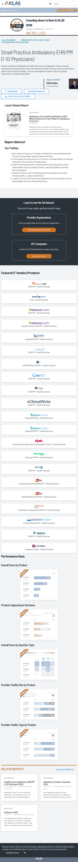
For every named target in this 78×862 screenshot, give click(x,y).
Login (12, 10)
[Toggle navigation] (2, 3)
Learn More (49, 29)
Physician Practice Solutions (15, 42)
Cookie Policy (12, 853)
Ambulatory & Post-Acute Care (35, 40)
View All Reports (64, 769)
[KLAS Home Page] (12, 3)
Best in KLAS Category (18, 96)
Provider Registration (39, 230)
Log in (27, 202)
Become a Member (66, 10)
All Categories (8, 40)
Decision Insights (36, 91)
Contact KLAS (39, 256)
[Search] (65, 4)
